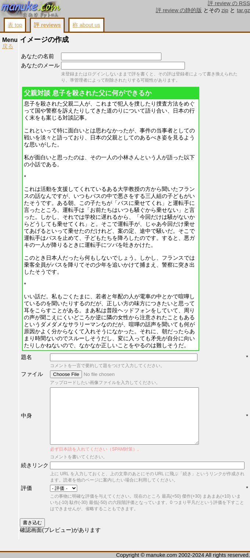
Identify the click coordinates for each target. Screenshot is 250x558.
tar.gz (243, 10)
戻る (7, 46)
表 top (15, 25)
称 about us (86, 25)
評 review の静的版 (179, 10)
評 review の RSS (229, 3)
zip (224, 10)
